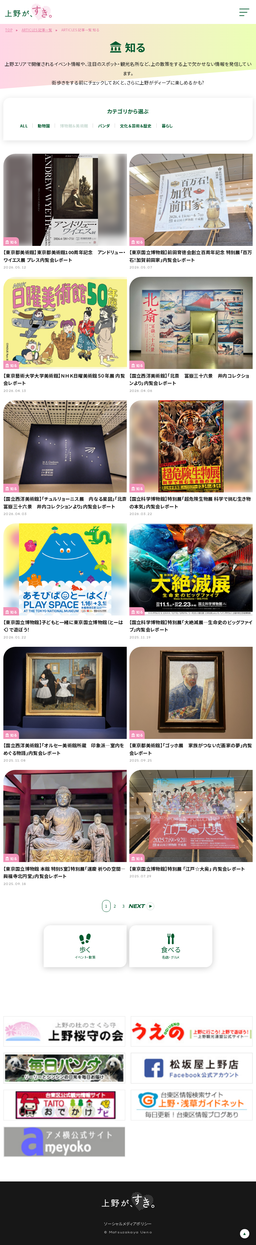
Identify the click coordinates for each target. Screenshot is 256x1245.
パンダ (104, 125)
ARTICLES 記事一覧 (37, 29)
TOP (8, 29)
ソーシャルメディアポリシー (128, 1223)
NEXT (136, 906)
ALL (24, 125)
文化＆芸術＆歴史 (136, 125)
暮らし (167, 125)
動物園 (44, 125)
